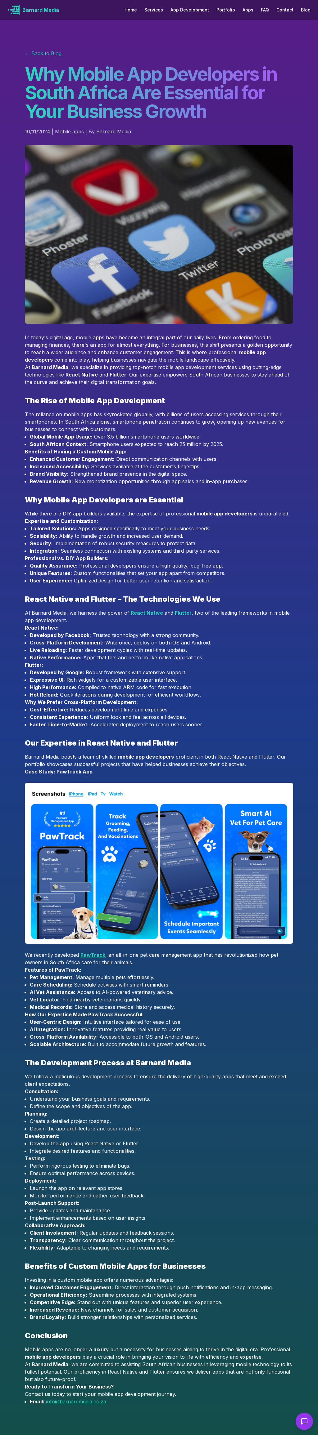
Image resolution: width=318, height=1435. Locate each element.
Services (153, 9)
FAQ (265, 9)
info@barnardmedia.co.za (76, 1401)
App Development (189, 9)
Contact (284, 9)
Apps (248, 9)
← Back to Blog (43, 53)
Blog (306, 9)
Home (131, 9)
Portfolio (225, 9)
